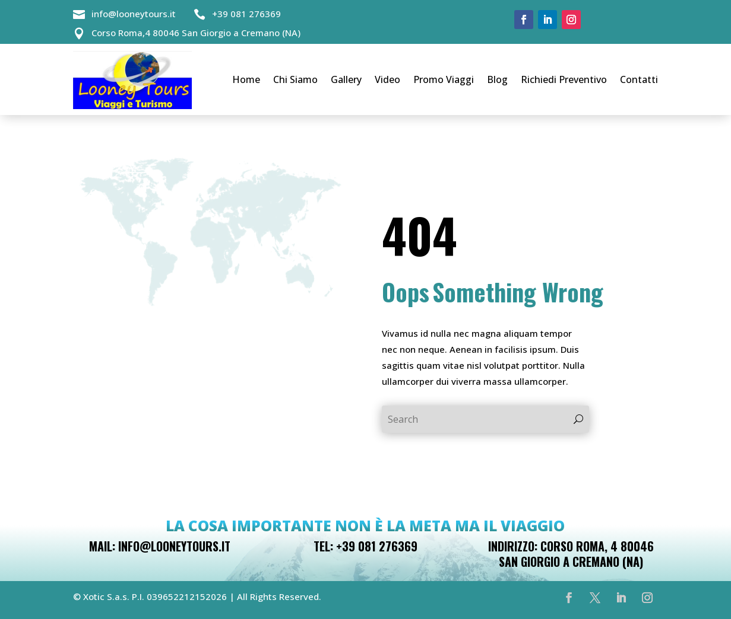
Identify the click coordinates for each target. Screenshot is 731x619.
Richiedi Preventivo (564, 79)
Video (387, 79)
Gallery (346, 79)
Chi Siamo (295, 79)
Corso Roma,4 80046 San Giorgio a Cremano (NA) (195, 33)
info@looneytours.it (133, 14)
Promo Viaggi (443, 79)
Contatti (639, 79)
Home (246, 79)
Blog (497, 79)
